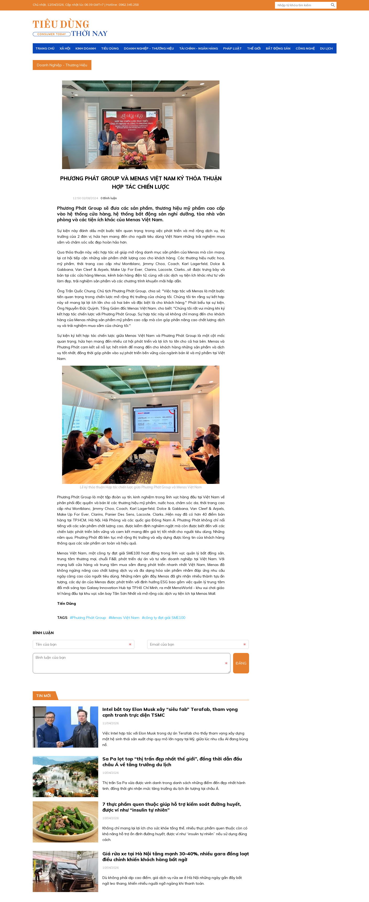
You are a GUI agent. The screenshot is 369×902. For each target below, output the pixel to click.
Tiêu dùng (110, 48)
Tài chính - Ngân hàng (198, 48)
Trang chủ (44, 48)
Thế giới (254, 48)
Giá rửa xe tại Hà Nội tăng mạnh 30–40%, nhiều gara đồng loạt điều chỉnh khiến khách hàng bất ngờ (175, 856)
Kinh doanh (85, 48)
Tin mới (43, 695)
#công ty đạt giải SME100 (163, 617)
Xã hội (65, 48)
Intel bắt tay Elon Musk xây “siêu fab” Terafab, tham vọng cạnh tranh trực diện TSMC (170, 712)
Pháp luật (232, 48)
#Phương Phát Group (88, 617)
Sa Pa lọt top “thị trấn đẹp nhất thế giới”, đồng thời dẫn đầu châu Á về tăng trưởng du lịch (172, 762)
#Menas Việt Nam (124, 617)
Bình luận (109, 198)
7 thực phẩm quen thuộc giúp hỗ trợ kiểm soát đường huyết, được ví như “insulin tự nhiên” (171, 807)
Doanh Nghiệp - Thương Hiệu (149, 48)
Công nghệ (305, 48)
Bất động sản (278, 48)
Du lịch (326, 48)
